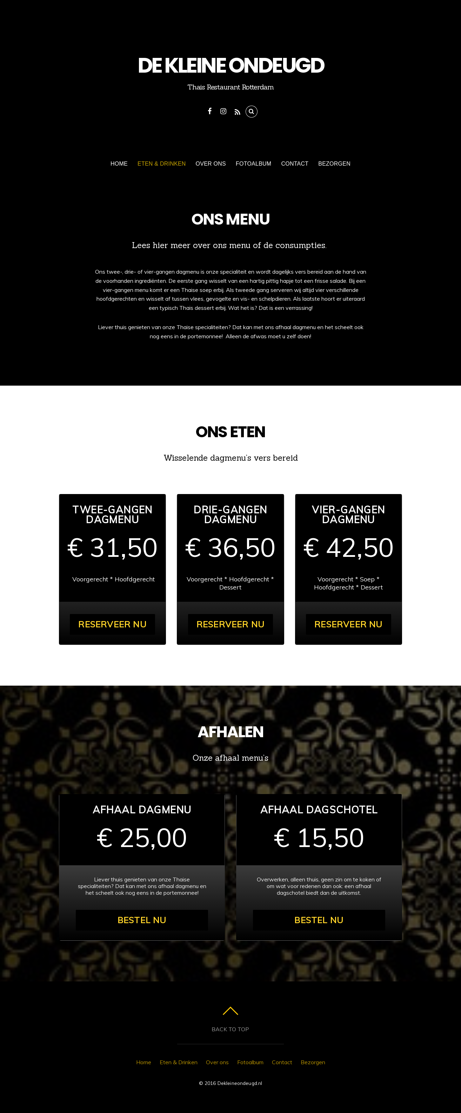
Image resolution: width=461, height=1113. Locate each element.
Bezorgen (334, 164)
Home (119, 164)
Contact (294, 164)
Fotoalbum (253, 164)
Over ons (211, 164)
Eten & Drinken (162, 164)
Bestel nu (142, 920)
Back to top (230, 1029)
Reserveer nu (112, 624)
